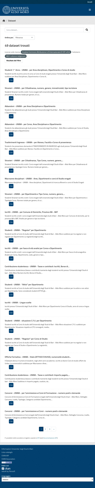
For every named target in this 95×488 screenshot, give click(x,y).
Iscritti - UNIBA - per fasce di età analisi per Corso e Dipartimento (33, 248)
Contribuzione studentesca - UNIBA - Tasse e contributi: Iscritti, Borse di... (37, 266)
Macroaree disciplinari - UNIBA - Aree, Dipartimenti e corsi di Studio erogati (38, 178)
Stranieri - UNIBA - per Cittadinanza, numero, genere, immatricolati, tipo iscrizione (41, 88)
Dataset (12, 20)
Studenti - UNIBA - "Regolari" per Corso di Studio (26, 338)
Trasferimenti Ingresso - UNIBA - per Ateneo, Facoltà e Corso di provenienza (38, 142)
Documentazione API (50, 438)
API (38, 438)
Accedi (90, 2)
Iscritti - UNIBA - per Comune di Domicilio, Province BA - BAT (31, 212)
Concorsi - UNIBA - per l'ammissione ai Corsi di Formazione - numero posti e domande (42, 393)
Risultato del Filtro (13, 60)
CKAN (6, 468)
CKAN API (5, 455)
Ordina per (9, 37)
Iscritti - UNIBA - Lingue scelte (18, 302)
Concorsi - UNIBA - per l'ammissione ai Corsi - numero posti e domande (36, 411)
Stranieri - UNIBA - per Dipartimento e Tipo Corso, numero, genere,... (35, 194)
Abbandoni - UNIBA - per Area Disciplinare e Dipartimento (30, 106)
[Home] (4, 20)
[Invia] (87, 30)
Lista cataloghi (7, 452)
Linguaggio (6, 476)
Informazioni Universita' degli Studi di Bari (17, 449)
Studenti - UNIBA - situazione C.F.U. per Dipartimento (28, 320)
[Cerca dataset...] (44, 30)
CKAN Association (8, 459)
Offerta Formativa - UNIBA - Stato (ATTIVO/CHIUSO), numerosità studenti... (38, 356)
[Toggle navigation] (89, 10)
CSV (11, 80)
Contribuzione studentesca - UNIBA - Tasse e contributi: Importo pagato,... (37, 375)
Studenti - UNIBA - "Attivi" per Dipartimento (24, 284)
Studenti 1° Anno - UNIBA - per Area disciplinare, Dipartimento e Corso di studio (40, 69)
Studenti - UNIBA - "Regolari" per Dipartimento (25, 230)
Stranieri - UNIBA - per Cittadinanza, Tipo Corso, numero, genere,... (34, 160)
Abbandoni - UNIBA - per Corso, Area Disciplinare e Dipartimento (33, 124)
